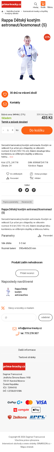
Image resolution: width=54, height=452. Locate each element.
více (11, 157)
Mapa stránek (27, 447)
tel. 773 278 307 (30, 333)
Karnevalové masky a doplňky (35, 11)
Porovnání (14, 178)
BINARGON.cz (43, 443)
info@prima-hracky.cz (30, 328)
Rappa (40, 165)
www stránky (30, 443)
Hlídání (37, 178)
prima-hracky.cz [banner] (11, 5)
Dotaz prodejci (41, 174)
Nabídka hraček (13, 11)
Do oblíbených (16, 174)
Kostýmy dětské (11, 13)
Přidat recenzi (27, 273)
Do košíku (37, 130)
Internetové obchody (12, 443)
